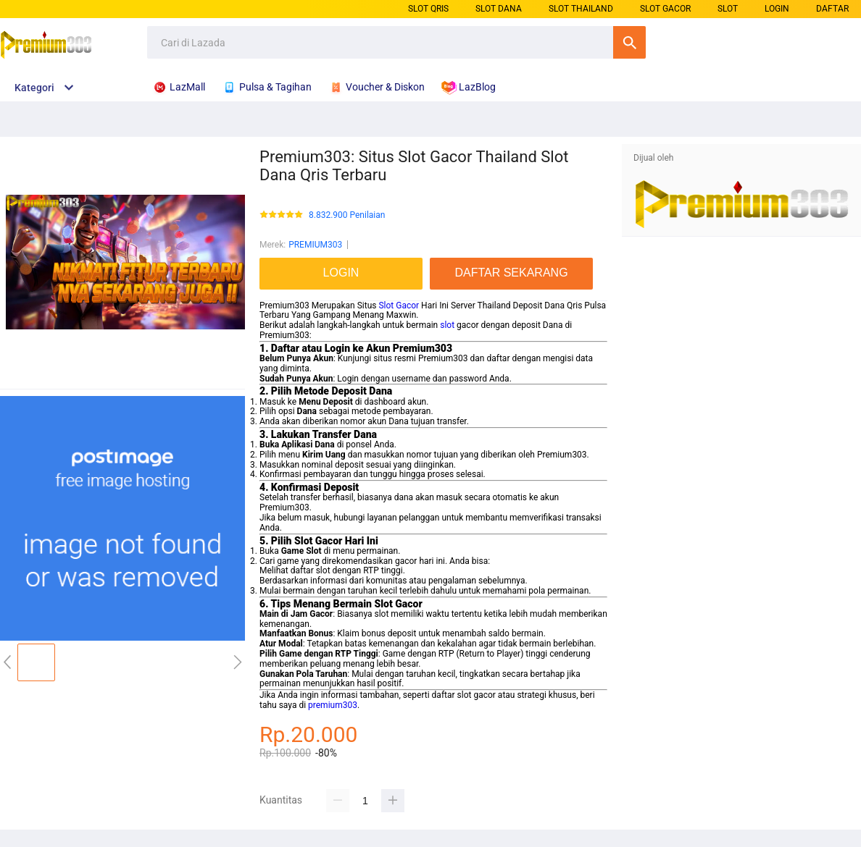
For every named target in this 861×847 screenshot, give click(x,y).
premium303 (332, 705)
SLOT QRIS (428, 9)
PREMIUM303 (315, 245)
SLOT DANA (498, 9)
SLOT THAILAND (581, 9)
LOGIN (777, 9)
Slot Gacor (398, 305)
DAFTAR (832, 9)
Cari (629, 42)
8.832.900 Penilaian (347, 215)
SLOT (728, 9)
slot (447, 325)
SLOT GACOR (665, 9)
